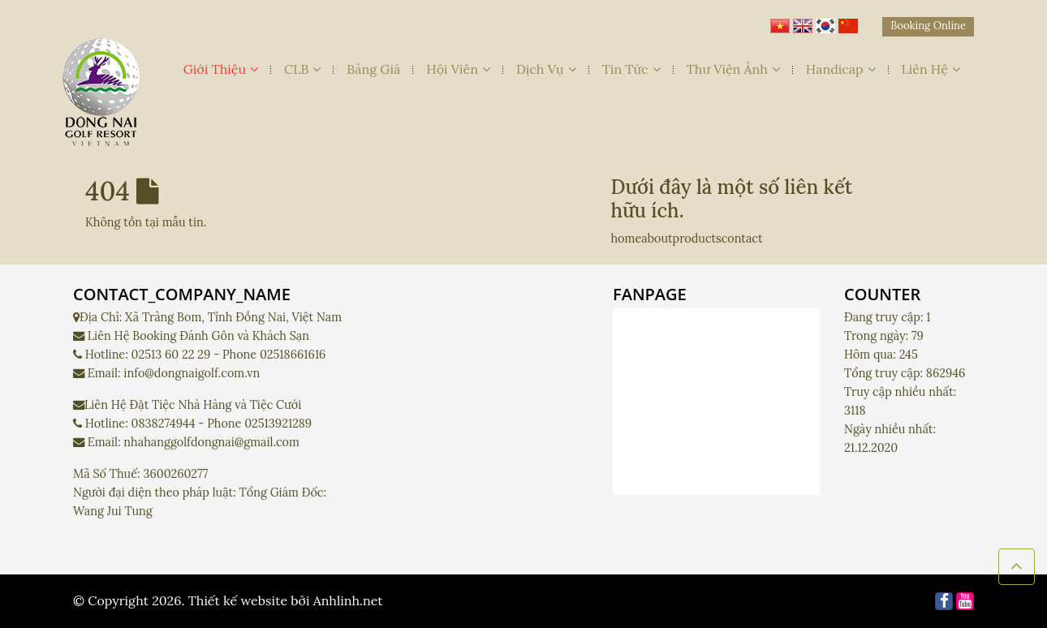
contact (742, 238)
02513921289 (278, 423)
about (656, 238)
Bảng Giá (373, 69)
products (697, 238)
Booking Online (928, 25)
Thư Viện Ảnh (733, 69)
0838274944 (163, 423)
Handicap (841, 69)
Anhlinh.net (348, 600)
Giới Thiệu (220, 69)
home (626, 238)
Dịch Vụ (546, 69)
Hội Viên (458, 69)
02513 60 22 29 (171, 354)
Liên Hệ (931, 69)
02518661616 (292, 354)
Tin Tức (631, 69)
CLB (302, 69)
